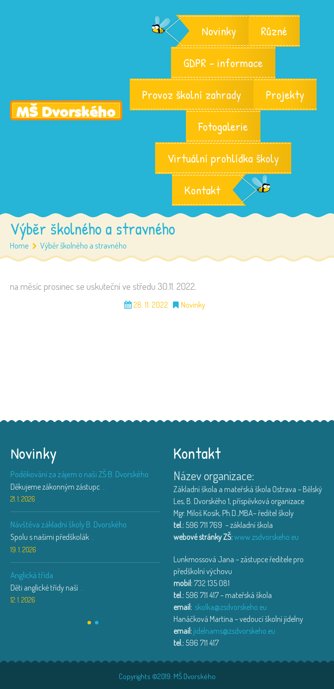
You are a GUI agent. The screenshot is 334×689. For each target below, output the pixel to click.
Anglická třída (31, 575)
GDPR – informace (223, 63)
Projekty (285, 94)
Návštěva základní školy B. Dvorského (68, 524)
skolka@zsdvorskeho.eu (231, 607)
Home (19, 245)
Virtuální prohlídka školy (223, 158)
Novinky (219, 31)
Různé (274, 31)
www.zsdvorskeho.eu (266, 537)
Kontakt (202, 190)
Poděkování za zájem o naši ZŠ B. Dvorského (79, 474)
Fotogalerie (223, 126)
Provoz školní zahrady (191, 94)
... (103, 487)
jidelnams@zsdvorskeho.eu (234, 631)
